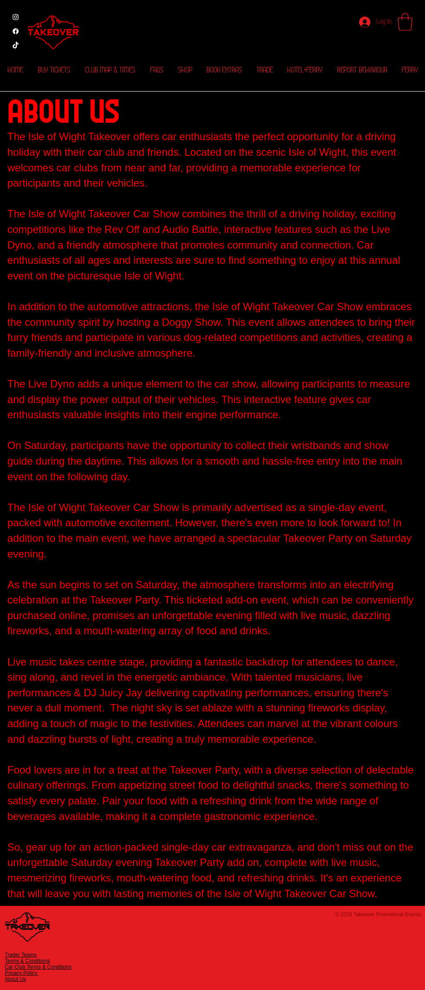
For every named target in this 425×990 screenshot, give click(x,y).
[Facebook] (16, 31)
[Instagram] (16, 17)
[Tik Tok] (16, 45)
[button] (405, 21)
